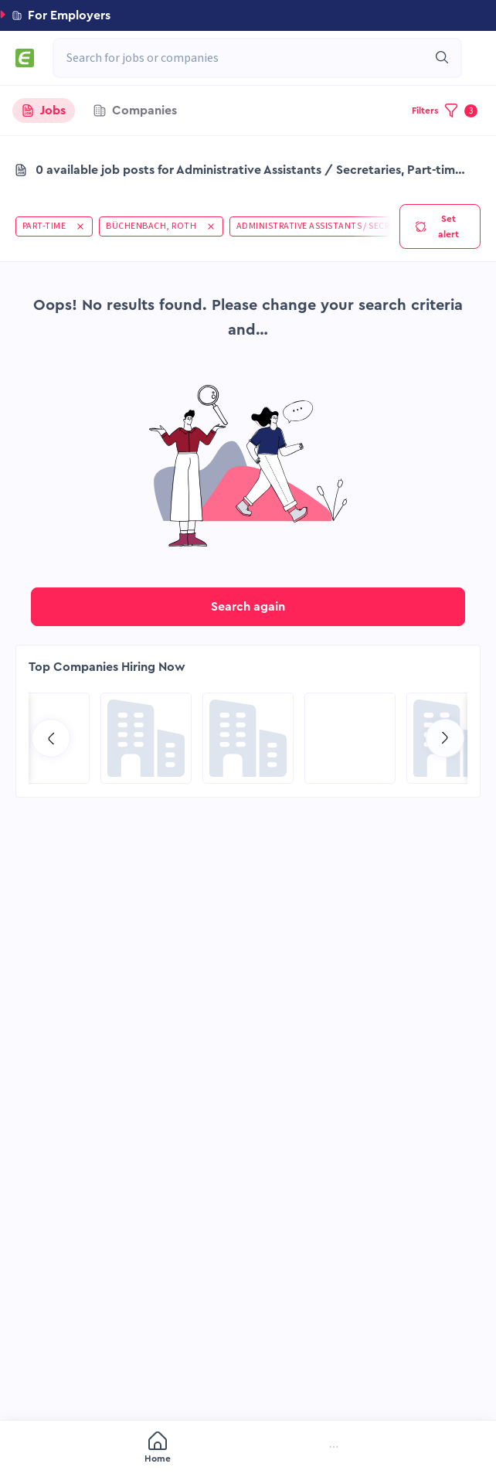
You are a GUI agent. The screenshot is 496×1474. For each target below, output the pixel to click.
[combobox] (249, 58)
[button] (248, 15)
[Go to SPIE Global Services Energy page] (350, 738)
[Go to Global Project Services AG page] (248, 738)
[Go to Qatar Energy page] (146, 738)
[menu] (248, 1448)
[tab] (43, 110)
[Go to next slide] (445, 738)
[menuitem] (72, 1448)
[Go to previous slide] (51, 738)
